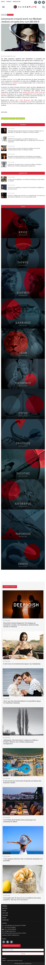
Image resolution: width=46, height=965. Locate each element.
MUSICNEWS (5, 118)
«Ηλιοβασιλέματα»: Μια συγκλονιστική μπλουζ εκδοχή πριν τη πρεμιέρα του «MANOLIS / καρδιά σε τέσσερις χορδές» (26, 131)
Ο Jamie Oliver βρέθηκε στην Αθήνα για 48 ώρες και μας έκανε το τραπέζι (26, 180)
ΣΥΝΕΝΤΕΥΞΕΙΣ (23, 173)
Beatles (25, 92)
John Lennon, (13, 103)
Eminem (3, 94)
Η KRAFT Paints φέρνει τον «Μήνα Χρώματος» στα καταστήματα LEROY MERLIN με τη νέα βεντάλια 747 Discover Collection (26, 140)
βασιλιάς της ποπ (12, 79)
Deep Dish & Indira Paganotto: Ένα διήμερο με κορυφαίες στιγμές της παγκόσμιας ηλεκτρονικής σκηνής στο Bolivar (25, 157)
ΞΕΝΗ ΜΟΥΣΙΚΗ (20, 118)
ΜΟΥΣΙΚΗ (12, 118)
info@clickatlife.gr (10, 931)
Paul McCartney (25, 100)
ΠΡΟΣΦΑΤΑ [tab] (23, 124)
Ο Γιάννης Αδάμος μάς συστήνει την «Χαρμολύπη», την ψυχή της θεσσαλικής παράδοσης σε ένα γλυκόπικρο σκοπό (26, 196)
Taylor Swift (39, 92)
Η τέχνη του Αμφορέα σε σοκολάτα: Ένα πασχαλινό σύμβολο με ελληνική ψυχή (26, 188)
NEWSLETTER (16, 1)
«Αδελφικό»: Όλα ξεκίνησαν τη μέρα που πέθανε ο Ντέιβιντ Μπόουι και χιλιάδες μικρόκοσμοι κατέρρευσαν (25, 165)
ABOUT (3, 1)
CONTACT (8, 1)
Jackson (15, 83)
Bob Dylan (31, 92)
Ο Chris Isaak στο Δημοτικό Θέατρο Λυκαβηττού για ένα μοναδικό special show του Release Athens (24, 149)
